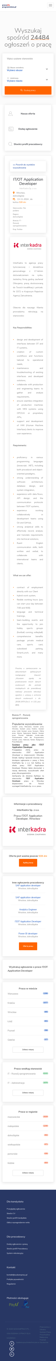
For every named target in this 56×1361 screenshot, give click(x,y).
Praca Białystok (17, 742)
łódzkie (11, 1163)
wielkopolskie (14, 1144)
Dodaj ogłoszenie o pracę (17, 1244)
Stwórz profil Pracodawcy (17, 1248)
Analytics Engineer (28, 909)
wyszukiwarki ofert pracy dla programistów (28, 771)
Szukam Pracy (45, 1332)
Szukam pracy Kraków (28, 729)
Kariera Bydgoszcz (37, 740)
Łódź (10, 1021)
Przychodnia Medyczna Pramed (45, 1337)
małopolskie (13, 1126)
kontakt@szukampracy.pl (17, 1275)
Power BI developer (28, 933)
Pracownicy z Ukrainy (45, 1328)
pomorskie (12, 1154)
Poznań (11, 1030)
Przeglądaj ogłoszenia (16, 1209)
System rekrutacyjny (15, 1253)
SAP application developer (28, 885)
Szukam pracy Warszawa (21, 727)
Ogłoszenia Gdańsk (30, 733)
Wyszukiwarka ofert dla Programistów (28, 737)
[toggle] (50, 5)
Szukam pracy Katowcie (20, 740)
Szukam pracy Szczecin (30, 731)
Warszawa (13, 993)
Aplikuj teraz (28, 862)
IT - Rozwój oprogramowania (22, 1073)
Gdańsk (11, 1040)
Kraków (11, 1003)
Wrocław (12, 1012)
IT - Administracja (16, 1083)
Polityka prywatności (15, 1279)
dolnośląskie (13, 1135)
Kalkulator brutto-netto (35, 735)
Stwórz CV (11, 1213)
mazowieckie (14, 1117)
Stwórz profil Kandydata (16, 1218)
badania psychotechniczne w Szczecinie (32, 1342)
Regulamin (11, 1284)
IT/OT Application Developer (28, 921)
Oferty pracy (28, 946)
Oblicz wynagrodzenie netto (18, 1222)
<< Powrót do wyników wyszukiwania (24, 166)
